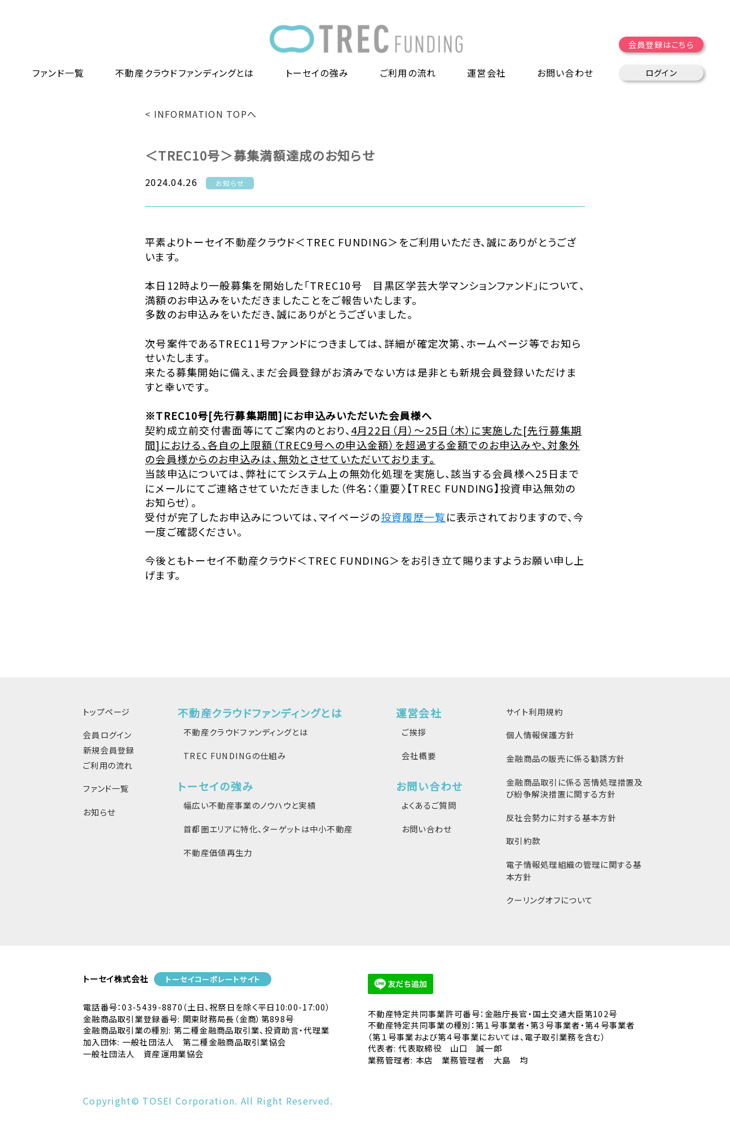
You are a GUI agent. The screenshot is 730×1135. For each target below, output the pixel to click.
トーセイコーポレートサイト (212, 979)
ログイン (661, 73)
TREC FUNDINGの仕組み (234, 755)
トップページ (106, 711)
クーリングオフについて (549, 900)
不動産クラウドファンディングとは (245, 732)
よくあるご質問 (429, 805)
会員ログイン (107, 735)
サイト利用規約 (534, 711)
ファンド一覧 (58, 73)
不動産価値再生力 (217, 852)
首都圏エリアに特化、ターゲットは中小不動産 (268, 829)
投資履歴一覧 (413, 516)
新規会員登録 (109, 750)
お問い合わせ (427, 829)
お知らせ (99, 812)
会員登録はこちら (661, 45)
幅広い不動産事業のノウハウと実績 (249, 805)
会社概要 (419, 755)
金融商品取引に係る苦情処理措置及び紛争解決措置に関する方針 (574, 788)
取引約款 (523, 840)
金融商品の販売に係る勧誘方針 (565, 758)
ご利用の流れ (408, 73)
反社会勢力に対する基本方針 (561, 817)
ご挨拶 (414, 732)
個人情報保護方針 (540, 735)
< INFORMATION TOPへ (201, 114)
